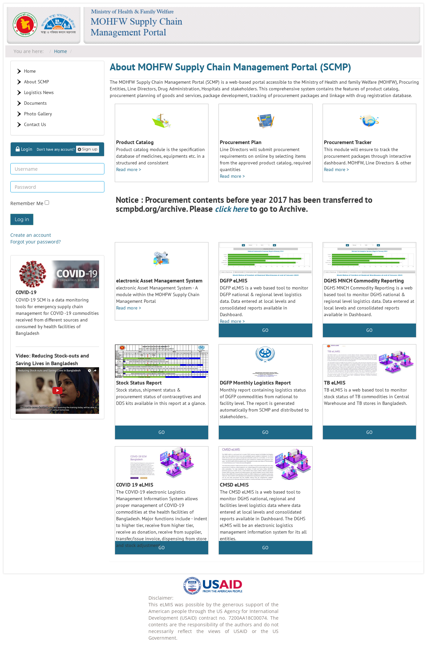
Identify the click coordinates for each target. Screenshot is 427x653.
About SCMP (36, 82)
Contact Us (35, 124)
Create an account (30, 235)
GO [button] (369, 330)
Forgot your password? (35, 241)
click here (231, 208)
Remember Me (27, 203)
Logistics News (39, 92)
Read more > (128, 169)
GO (265, 330)
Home (60, 51)
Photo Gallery (38, 114)
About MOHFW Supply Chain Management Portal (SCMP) (230, 66)
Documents (35, 103)
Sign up (87, 148)
